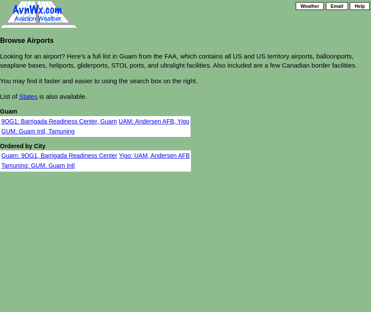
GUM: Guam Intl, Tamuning (37, 131)
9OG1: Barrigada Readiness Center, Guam (59, 121)
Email (337, 6)
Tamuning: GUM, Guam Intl (38, 165)
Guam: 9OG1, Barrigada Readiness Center (59, 155)
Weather (309, 6)
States (28, 96)
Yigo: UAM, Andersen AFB (154, 155)
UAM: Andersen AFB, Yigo (154, 121)
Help (360, 6)
